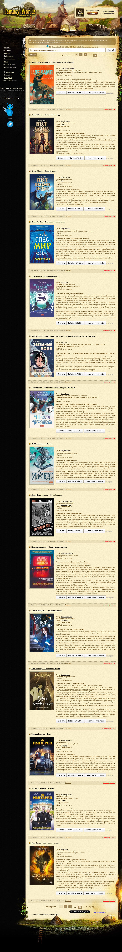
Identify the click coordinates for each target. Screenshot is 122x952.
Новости (7, 50)
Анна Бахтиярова (66, 617)
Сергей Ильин (65, 121)
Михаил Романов (66, 740)
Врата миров (9, 72)
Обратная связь (10, 67)
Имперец (64, 746)
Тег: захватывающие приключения (44, 50)
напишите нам (44, 42)
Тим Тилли (64, 282)
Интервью (8, 78)
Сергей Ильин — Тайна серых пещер (45, 115)
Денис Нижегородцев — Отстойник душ (46, 495)
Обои (6, 62)
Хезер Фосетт (65, 394)
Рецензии (8, 80)
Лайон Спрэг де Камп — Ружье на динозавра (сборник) (52, 62)
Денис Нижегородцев (67, 501)
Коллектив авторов (67, 553)
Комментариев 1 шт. (108, 728)
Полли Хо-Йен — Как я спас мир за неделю (48, 222)
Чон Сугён (64, 342)
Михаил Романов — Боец (41, 734)
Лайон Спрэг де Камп (67, 68)
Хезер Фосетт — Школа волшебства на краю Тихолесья (53, 388)
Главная (7, 48)
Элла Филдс (64, 849)
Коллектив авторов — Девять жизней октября (49, 547)
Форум (7, 53)
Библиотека (8, 56)
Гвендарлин (64, 620)
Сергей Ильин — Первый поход (43, 171)
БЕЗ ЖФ (33, 55)
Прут (62, 125)
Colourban (68, 109)
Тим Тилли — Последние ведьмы (44, 276)
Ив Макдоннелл (66, 450)
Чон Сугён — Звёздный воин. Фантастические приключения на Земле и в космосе (63, 336)
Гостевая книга (10, 64)
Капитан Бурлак (66, 505)
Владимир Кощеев (66, 795)
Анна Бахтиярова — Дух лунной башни (46, 611)
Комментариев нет (109, 109)
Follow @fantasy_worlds (99, 912)
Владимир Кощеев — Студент (42, 788)
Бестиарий (8, 75)
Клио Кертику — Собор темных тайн (45, 669)
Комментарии (9, 59)
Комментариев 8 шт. (108, 837)
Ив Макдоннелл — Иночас (41, 444)
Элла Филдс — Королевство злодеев (45, 843)
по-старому (109, 93)
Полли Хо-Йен (65, 228)
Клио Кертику (65, 675)
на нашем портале (109, 12)
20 (95, 55)
